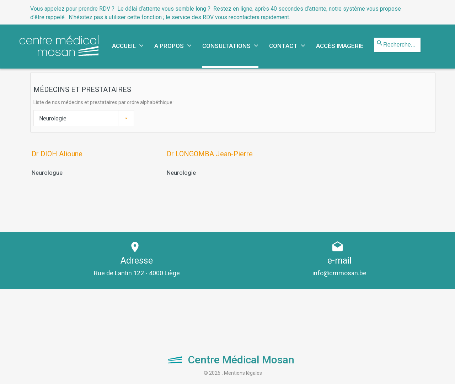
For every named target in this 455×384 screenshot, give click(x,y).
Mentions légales (243, 372)
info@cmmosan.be (339, 272)
